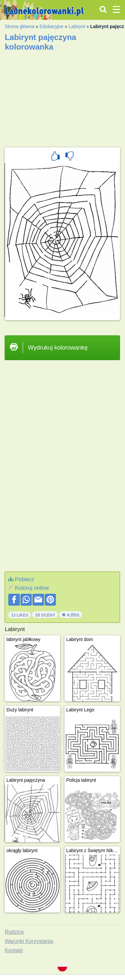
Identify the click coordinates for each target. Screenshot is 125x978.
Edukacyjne (51, 26)
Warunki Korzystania (29, 941)
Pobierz (24, 579)
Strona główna (19, 26)
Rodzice (14, 932)
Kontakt (13, 950)
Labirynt (76, 26)
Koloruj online (32, 588)
